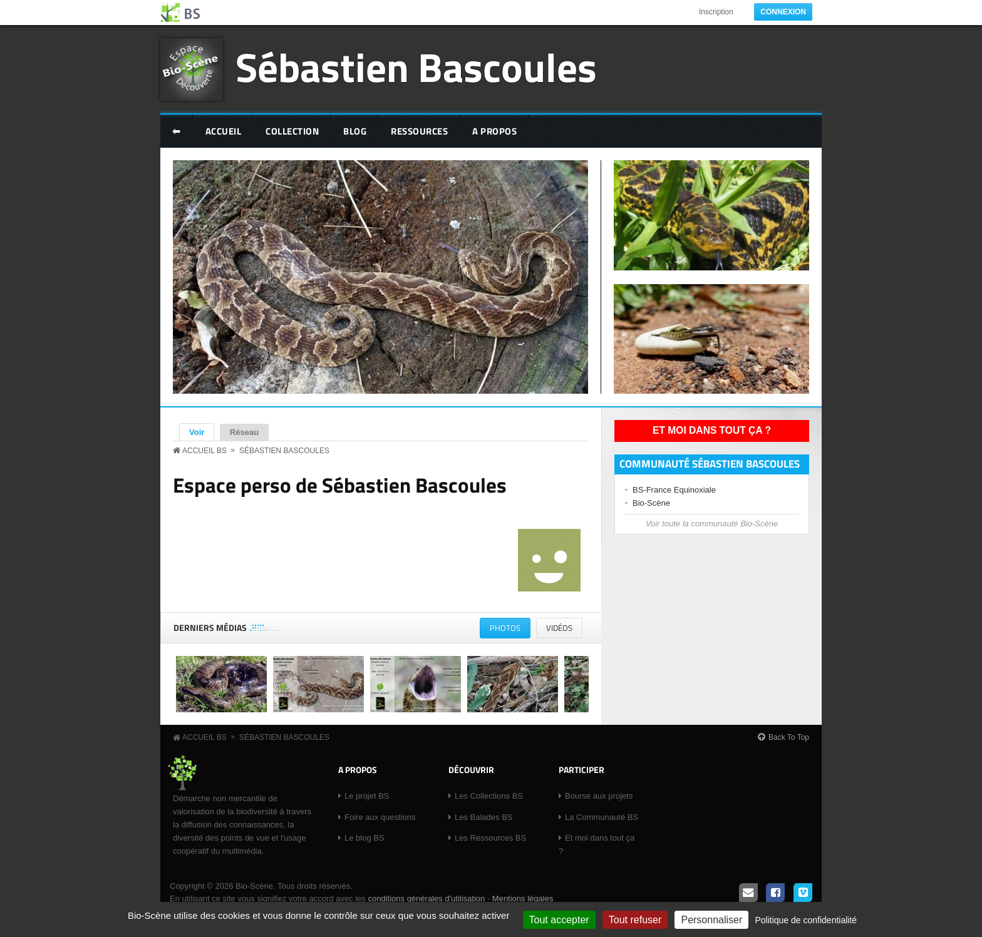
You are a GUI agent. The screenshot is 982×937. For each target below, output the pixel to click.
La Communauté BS (601, 817)
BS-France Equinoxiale (674, 489)
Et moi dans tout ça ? (712, 430)
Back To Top (788, 737)
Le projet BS (367, 796)
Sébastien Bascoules (416, 67)
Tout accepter (559, 919)
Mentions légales (523, 898)
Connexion (783, 12)
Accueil (223, 131)
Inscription (716, 12)
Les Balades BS (484, 817)
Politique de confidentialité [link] (806, 920)
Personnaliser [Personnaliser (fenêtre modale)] (711, 919)
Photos (510, 630)
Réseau (244, 432)
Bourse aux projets (599, 796)
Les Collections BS (489, 796)
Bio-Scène (651, 503)
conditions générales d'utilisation (426, 898)
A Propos (494, 131)
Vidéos (559, 628)
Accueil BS (204, 450)
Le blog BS (364, 837)
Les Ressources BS (490, 837)
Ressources (419, 131)
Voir (201, 432)
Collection (292, 131)
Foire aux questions (379, 817)
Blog (354, 131)
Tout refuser (635, 919)
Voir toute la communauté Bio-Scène (712, 523)
